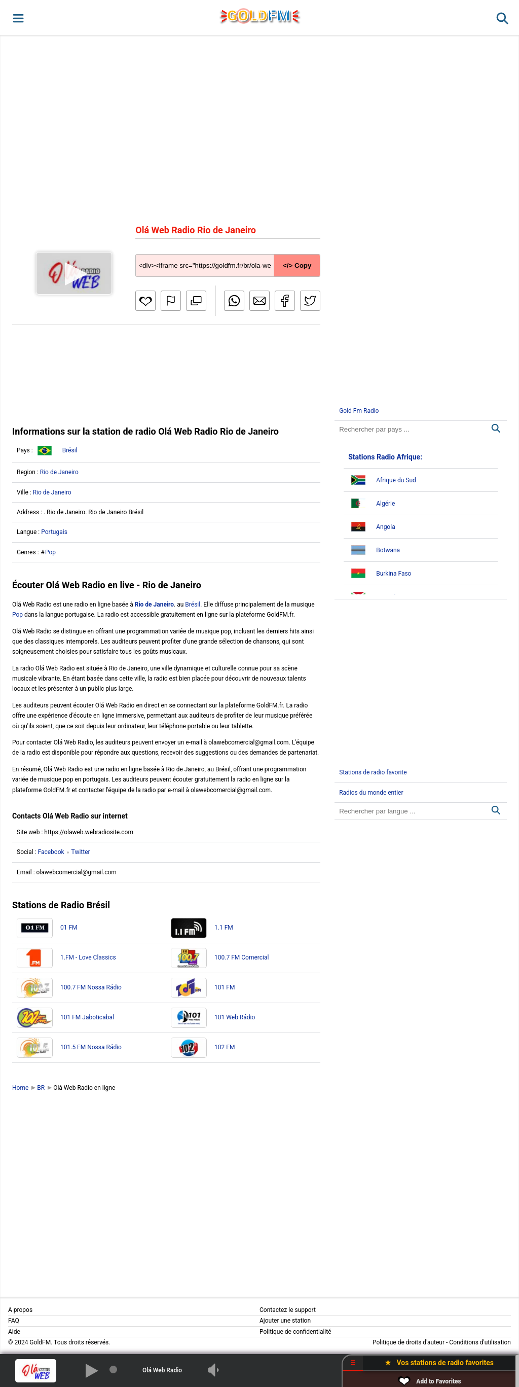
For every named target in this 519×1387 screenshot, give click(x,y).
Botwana (388, 550)
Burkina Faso (393, 573)
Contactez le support (288, 1309)
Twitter (80, 852)
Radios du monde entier (371, 792)
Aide (14, 1331)
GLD (259, 15)
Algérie (385, 503)
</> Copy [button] (297, 265)
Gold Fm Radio (359, 410)
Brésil (70, 450)
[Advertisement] (259, 129)
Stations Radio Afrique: (385, 457)
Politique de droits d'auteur (408, 1342)
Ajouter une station (285, 1320)
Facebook (51, 852)
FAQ (13, 1320)
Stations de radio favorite (373, 772)
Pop (50, 552)
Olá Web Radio (162, 1370)
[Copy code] (227, 257)
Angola (385, 526)
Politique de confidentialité (295, 1331)
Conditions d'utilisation (480, 1342)
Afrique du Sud (396, 480)
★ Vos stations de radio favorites (439, 1363)
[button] (17, 17)
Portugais (54, 532)
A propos (20, 1309)
